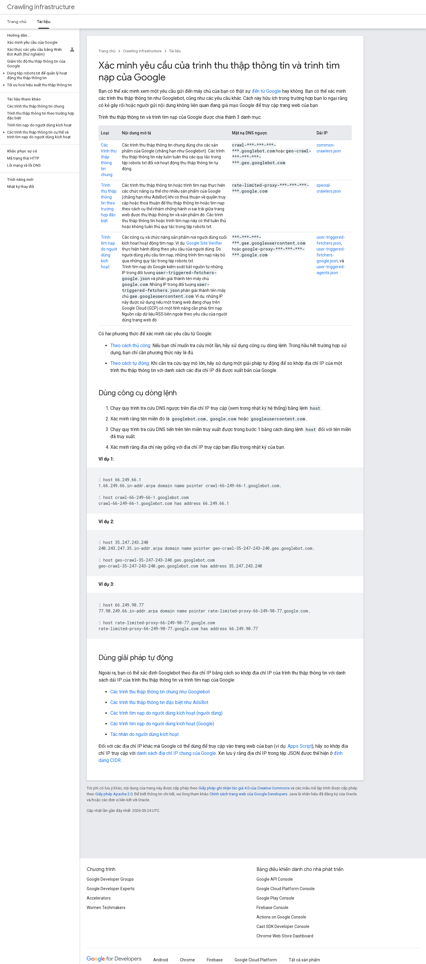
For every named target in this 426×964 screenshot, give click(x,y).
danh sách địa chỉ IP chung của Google (176, 753)
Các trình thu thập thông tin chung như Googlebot (160, 692)
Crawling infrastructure (41, 7)
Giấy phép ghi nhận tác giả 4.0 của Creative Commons (244, 788)
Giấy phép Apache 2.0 (114, 794)
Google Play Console (275, 898)
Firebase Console (272, 907)
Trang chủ (16, 21)
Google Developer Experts (111, 888)
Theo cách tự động (129, 363)
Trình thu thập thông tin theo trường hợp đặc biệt (109, 203)
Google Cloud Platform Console (285, 888)
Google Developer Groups (110, 879)
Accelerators (99, 898)
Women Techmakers (106, 907)
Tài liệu (175, 51)
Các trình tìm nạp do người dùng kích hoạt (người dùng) (166, 713)
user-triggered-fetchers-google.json (331, 255)
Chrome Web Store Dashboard (284, 936)
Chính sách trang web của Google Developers (248, 794)
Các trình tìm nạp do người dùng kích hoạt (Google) (162, 723)
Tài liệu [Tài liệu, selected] (43, 21)
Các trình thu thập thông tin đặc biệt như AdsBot (159, 702)
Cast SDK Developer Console (282, 926)
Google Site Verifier (204, 243)
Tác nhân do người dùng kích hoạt (144, 734)
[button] (38, 76)
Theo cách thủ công (130, 345)
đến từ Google (266, 91)
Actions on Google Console (281, 917)
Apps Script (300, 746)
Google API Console (274, 879)
